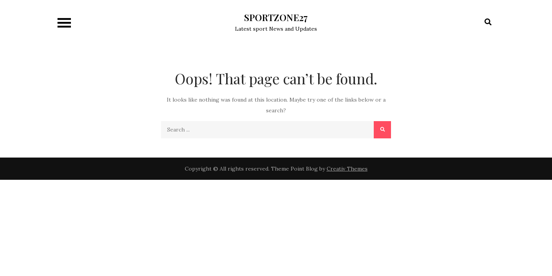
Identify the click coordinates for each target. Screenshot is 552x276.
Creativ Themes (347, 168)
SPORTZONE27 (276, 17)
